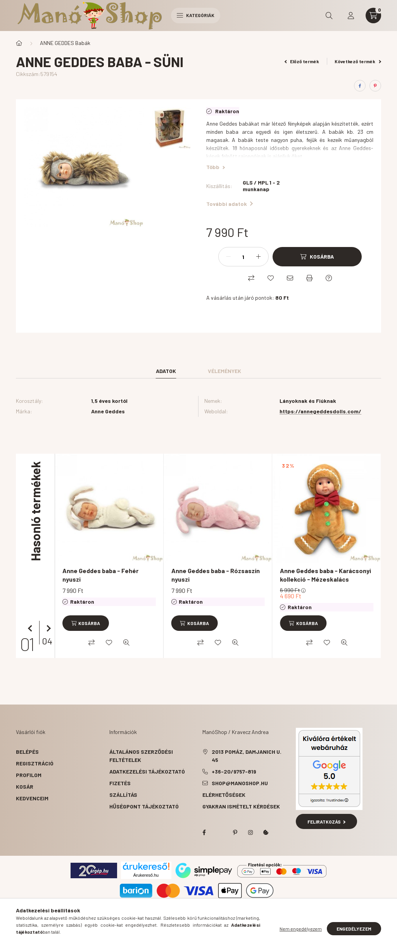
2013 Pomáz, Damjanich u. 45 (246, 755)
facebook (204, 832)
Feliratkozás (326, 821)
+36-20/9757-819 (234, 771)
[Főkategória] (19, 43)
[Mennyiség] (243, 256)
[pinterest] (375, 86)
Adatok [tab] (166, 371)
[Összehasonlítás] (251, 278)
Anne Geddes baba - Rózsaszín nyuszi (215, 575)
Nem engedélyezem (301, 928)
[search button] (329, 15)
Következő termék (358, 61)
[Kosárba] (317, 256)
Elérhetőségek (223, 794)
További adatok (229, 203)
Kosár (24, 786)
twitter (219, 832)
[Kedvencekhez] (270, 278)
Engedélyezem (354, 928)
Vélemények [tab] (224, 371)
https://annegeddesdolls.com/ (320, 411)
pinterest (235, 832)
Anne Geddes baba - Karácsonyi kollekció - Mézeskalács (325, 575)
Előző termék (302, 61)
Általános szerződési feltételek (141, 755)
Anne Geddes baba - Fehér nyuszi (100, 575)
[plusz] (258, 257)
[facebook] (360, 86)
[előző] (31, 628)
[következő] (47, 628)
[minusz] (228, 257)
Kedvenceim (32, 798)
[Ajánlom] (290, 278)
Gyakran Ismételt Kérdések (241, 806)
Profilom (28, 775)
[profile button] (351, 15)
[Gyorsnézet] (126, 642)
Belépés (27, 751)
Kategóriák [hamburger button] (195, 15)
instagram (250, 832)
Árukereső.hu (146, 875)
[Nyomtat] (309, 278)
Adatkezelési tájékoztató (147, 771)
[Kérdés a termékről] (329, 278)
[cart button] (373, 15)
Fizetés (120, 783)
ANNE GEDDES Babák (65, 43)
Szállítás (123, 794)
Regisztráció (35, 763)
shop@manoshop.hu (240, 783)
